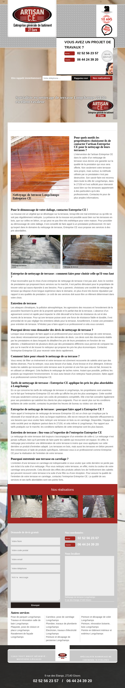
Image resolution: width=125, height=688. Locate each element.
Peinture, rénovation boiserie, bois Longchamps (95, 625)
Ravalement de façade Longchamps (22, 635)
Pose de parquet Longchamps (26, 617)
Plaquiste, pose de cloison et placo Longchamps (25, 629)
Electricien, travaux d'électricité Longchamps (61, 632)
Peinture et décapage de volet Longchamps (96, 619)
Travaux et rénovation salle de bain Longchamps (26, 622)
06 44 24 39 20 (88, 544)
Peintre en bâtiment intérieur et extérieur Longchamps (96, 632)
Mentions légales (29, 659)
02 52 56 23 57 (88, 538)
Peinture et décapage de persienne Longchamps (58, 639)
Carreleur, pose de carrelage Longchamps (60, 619)
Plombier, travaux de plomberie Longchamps (61, 625)
